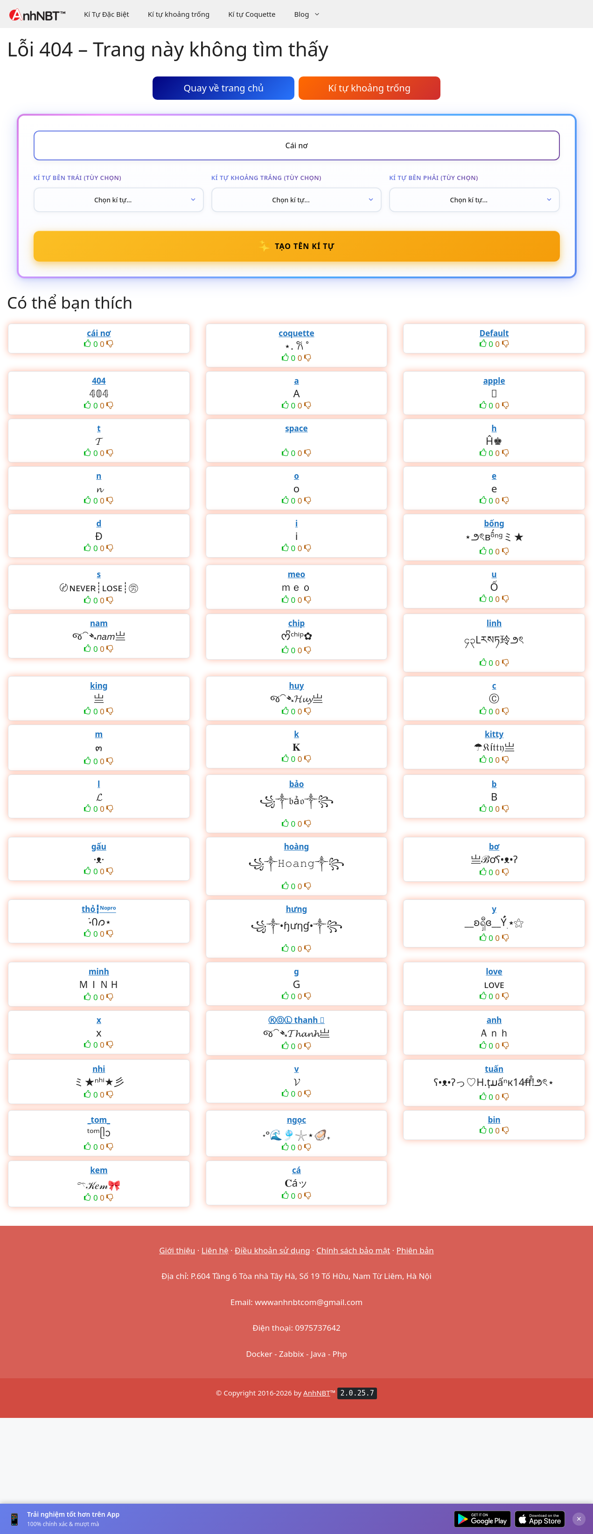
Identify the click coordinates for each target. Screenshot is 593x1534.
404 (98, 380)
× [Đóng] (579, 1518)
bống (494, 523)
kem (98, 1170)
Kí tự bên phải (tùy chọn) (433, 177)
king (98, 685)
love (494, 971)
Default (494, 333)
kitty (494, 734)
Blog (312, 14)
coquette (296, 333)
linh (494, 623)
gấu (98, 846)
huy (296, 685)
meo (296, 574)
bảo (296, 784)
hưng (296, 909)
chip (296, 623)
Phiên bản (415, 1250)
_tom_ (99, 1119)
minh (99, 971)
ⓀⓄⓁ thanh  (296, 1020)
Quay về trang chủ (223, 88)
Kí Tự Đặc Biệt (106, 14)
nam (99, 623)
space (296, 428)
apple (494, 380)
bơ (494, 846)
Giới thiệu (177, 1250)
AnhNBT (316, 1392)
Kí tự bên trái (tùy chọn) (77, 177)
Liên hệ (215, 1250)
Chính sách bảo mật (353, 1250)
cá (296, 1170)
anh (494, 1020)
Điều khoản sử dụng (272, 1250)
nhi (98, 1069)
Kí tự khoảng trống (179, 14)
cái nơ (99, 333)
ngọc (296, 1119)
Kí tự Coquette (251, 14)
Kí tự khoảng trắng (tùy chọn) (266, 177)
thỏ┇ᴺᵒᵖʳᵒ (99, 909)
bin (494, 1119)
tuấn (494, 1069)
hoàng (296, 846)
